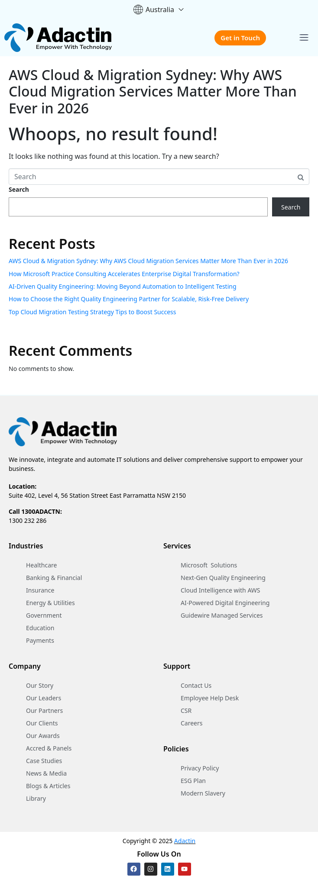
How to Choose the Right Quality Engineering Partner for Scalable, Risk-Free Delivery (129, 299)
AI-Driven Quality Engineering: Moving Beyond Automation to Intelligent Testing (123, 286)
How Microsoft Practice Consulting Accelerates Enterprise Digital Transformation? (124, 274)
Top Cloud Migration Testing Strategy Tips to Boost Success (92, 312)
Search (19, 189)
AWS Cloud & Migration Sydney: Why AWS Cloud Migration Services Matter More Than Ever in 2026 (153, 91)
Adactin (184, 841)
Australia (159, 9)
